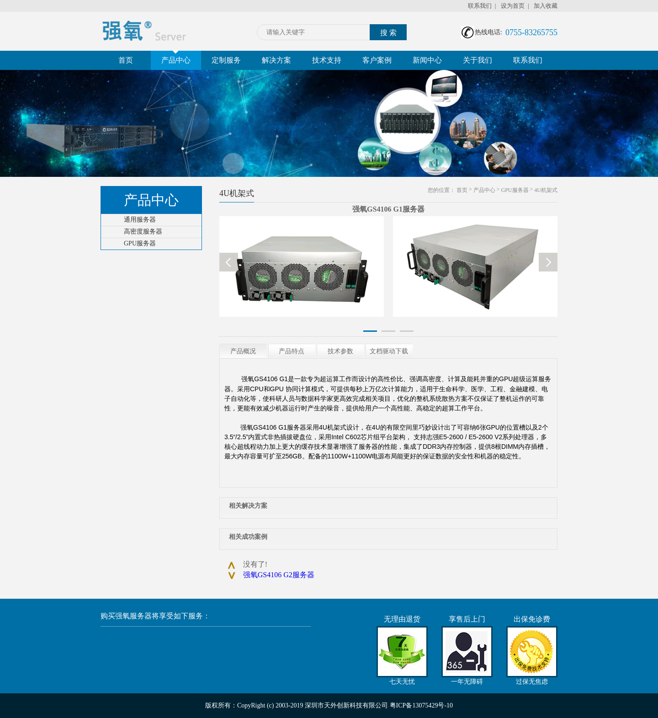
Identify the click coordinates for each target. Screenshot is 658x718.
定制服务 (226, 60)
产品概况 (243, 351)
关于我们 (477, 60)
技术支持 (326, 60)
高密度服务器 (143, 231)
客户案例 (377, 60)
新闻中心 (427, 60)
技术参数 (340, 351)
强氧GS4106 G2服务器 (278, 575)
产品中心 (176, 57)
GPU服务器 (140, 243)
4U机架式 (545, 190)
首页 (125, 60)
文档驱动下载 (389, 351)
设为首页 (513, 5)
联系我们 (480, 5)
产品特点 (291, 351)
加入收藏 (545, 5)
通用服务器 (140, 219)
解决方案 (276, 60)
